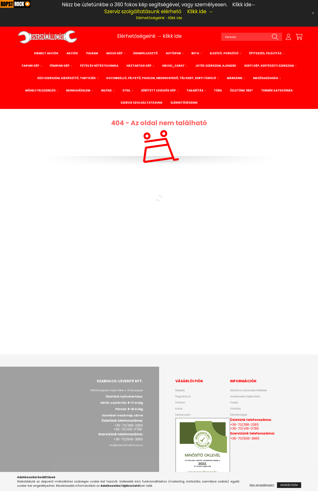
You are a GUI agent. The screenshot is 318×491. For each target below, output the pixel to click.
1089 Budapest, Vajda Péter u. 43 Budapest (116, 390)
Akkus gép (114, 53)
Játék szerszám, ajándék (215, 66)
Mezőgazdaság (266, 78)
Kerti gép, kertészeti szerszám (269, 66)
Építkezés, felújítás (265, 53)
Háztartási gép (139, 66)
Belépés (180, 390)
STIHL (126, 90)
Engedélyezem (289, 485)
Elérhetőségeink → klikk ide (149, 36)
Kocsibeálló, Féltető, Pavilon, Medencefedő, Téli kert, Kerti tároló (161, 78)
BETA (195, 53)
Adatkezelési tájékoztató (245, 396)
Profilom (180, 402)
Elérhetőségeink (184, 103)
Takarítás (195, 90)
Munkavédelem (78, 90)
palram (92, 53)
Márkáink (235, 78)
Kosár (178, 408)
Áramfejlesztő (145, 53)
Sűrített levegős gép (158, 90)
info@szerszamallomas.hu (126, 445)
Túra (218, 90)
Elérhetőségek (238, 414)
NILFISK (106, 90)
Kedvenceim (183, 414)
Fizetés (234, 402)
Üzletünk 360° (241, 90)
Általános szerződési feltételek (248, 390)
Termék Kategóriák (277, 90)
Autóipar (173, 53)
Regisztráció (183, 396)
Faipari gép (31, 66)
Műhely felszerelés (40, 90)
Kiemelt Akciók (46, 53)
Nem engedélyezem (262, 485)
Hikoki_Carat (173, 66)
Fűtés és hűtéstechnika (99, 66)
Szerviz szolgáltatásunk (142, 103)
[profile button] (289, 37)
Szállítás (235, 408)
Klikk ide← (244, 4)
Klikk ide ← (200, 11)
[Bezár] (313, 13)
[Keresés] (251, 37)
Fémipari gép (60, 66)
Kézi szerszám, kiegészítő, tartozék (66, 78)
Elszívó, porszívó (224, 53)
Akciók (72, 53)
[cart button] (299, 37)
